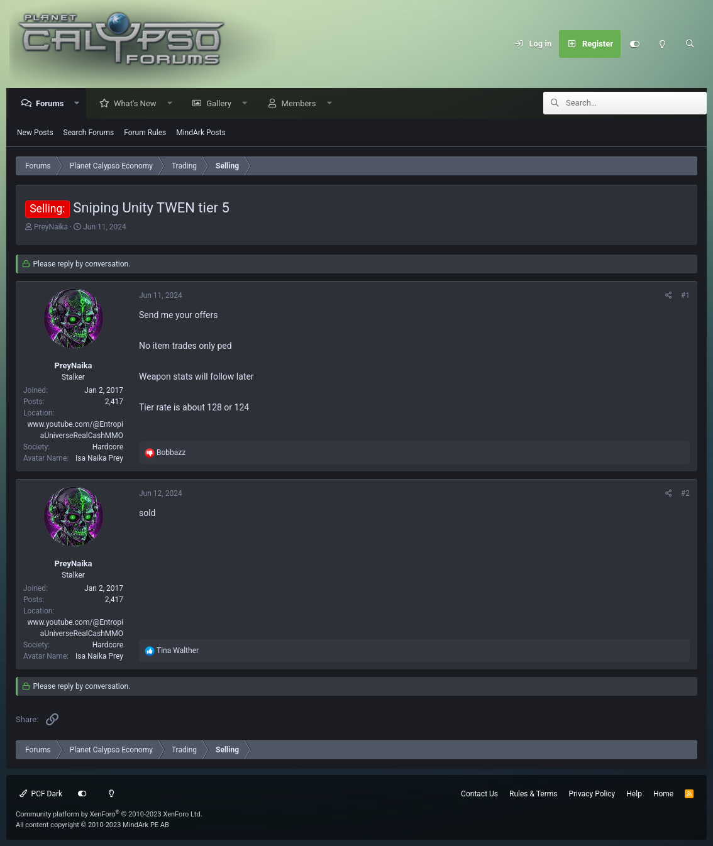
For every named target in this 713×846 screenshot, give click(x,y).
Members (302, 104)
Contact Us (479, 793)
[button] (80, 104)
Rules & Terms (533, 793)
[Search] (690, 44)
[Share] (669, 296)
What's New (138, 104)
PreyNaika (51, 227)
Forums (53, 104)
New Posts (35, 133)
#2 (685, 494)
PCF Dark (40, 793)
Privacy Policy (591, 793)
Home (663, 793)
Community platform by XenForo (109, 814)
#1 (685, 296)
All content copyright (92, 825)
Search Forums (89, 133)
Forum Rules (145, 133)
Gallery (222, 104)
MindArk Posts (200, 133)
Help (634, 793)
